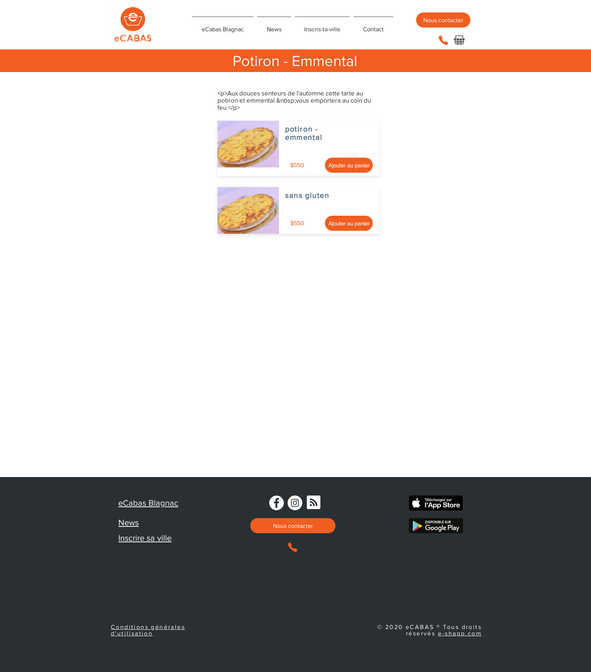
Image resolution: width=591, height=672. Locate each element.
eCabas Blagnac (148, 503)
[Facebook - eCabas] (276, 503)
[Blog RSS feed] (313, 503)
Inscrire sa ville (144, 538)
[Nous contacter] (443, 20)
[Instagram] (295, 503)
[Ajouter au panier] (349, 165)
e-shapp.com (460, 633)
